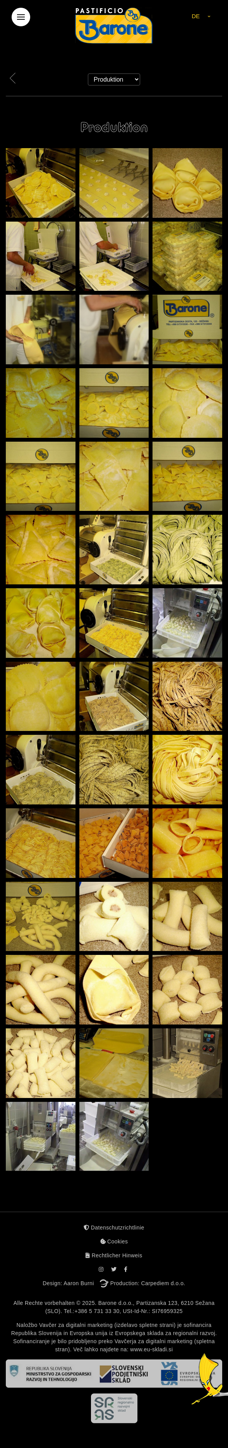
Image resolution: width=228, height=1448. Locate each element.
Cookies (114, 1241)
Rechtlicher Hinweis (114, 1255)
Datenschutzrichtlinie (114, 1227)
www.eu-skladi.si (151, 1349)
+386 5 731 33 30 (97, 1311)
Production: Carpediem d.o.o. (147, 1283)
